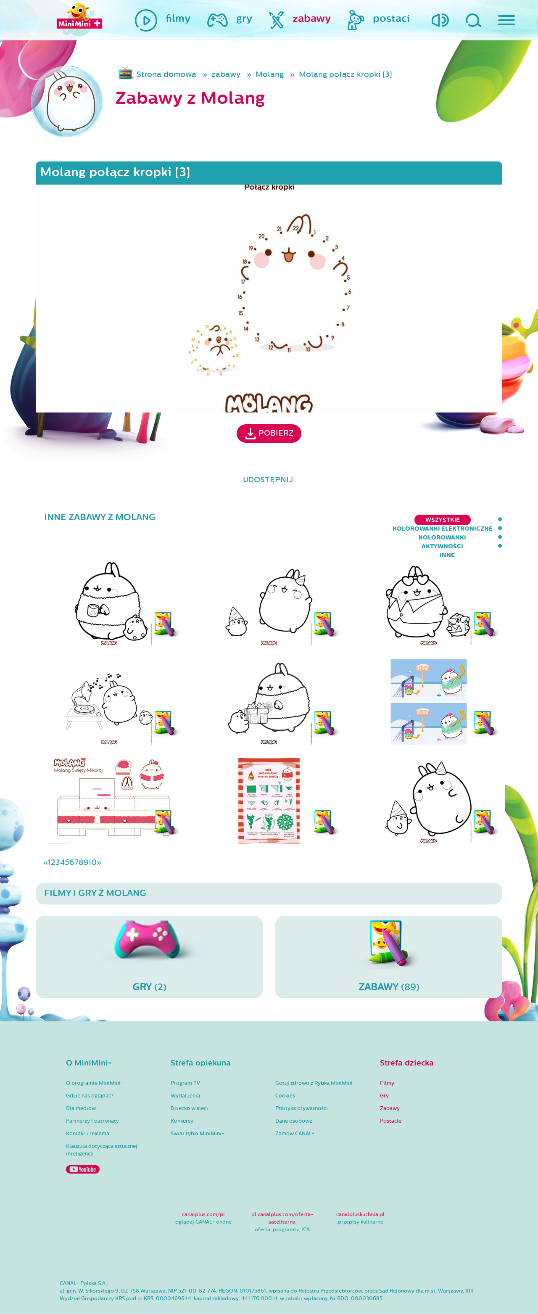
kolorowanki (393, 520)
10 (92, 838)
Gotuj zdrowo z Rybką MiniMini (314, 1058)
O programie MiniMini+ (94, 1058)
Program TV (185, 1058)
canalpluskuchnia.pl (360, 1190)
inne (494, 520)
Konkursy (182, 1096)
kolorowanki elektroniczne (305, 520)
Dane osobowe (293, 1096)
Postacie (390, 1096)
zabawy (225, 74)
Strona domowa (166, 74)
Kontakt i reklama (87, 1109)
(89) (388, 932)
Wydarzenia (185, 1071)
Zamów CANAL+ (294, 1109)
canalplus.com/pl (203, 1190)
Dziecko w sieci (189, 1084)
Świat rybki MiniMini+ (197, 1109)
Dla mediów (81, 1084)
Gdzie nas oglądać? (89, 1071)
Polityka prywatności (301, 1084)
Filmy (387, 1058)
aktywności (452, 520)
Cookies (285, 1071)
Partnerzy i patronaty (92, 1096)
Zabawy (390, 1084)
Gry (384, 1071)
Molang (270, 74)
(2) (149, 932)
